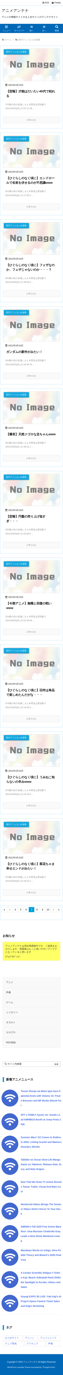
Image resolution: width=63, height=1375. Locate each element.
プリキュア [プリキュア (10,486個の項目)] (32, 1343)
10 (48, 909)
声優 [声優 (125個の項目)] (50, 1343)
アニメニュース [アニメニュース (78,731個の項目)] (48, 1337)
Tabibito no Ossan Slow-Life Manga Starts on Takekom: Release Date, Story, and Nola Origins (41, 1164)
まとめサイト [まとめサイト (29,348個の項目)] (12, 1337)
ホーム (8, 39)
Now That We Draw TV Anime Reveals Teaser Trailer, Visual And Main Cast (41, 1187)
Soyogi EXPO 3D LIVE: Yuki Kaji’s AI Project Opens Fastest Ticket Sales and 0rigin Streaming (41, 1301)
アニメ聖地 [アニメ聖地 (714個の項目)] (11, 1343)
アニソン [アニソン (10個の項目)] (29, 1337)
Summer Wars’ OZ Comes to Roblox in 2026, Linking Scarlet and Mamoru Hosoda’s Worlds (41, 1142)
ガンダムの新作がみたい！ (24, 352)
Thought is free (49, 1367)
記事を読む (32, 120)
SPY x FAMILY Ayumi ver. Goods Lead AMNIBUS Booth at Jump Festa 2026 (41, 1119)
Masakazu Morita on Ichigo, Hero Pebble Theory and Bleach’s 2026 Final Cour (41, 1255)
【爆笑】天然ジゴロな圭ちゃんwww (31, 434)
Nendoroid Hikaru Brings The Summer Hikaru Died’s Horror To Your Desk (41, 1209)
